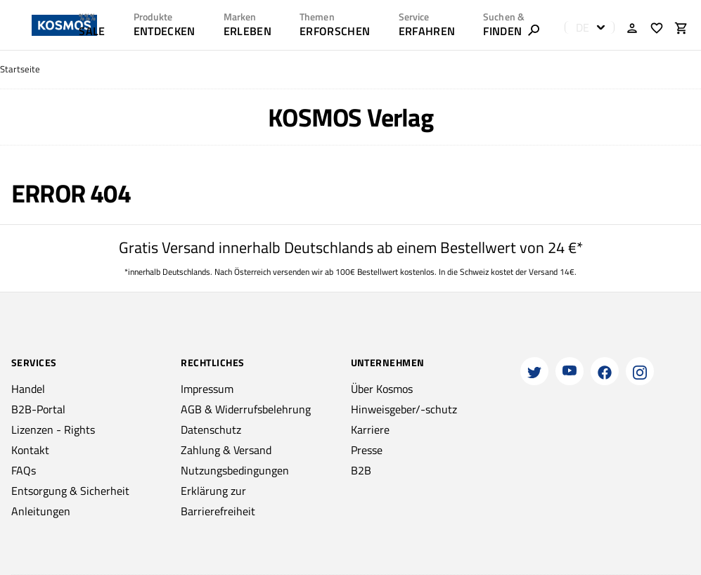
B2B (361, 470)
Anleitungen (40, 511)
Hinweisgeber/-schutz (404, 409)
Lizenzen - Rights (53, 429)
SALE (92, 30)
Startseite (20, 69)
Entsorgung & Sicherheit (70, 490)
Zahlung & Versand (226, 449)
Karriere (370, 429)
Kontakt (30, 449)
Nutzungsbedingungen (235, 470)
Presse (366, 449)
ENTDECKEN (164, 30)
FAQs (23, 470)
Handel (28, 388)
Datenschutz (211, 429)
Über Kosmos (382, 388)
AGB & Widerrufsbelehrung (246, 409)
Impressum (207, 388)
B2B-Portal (38, 409)
